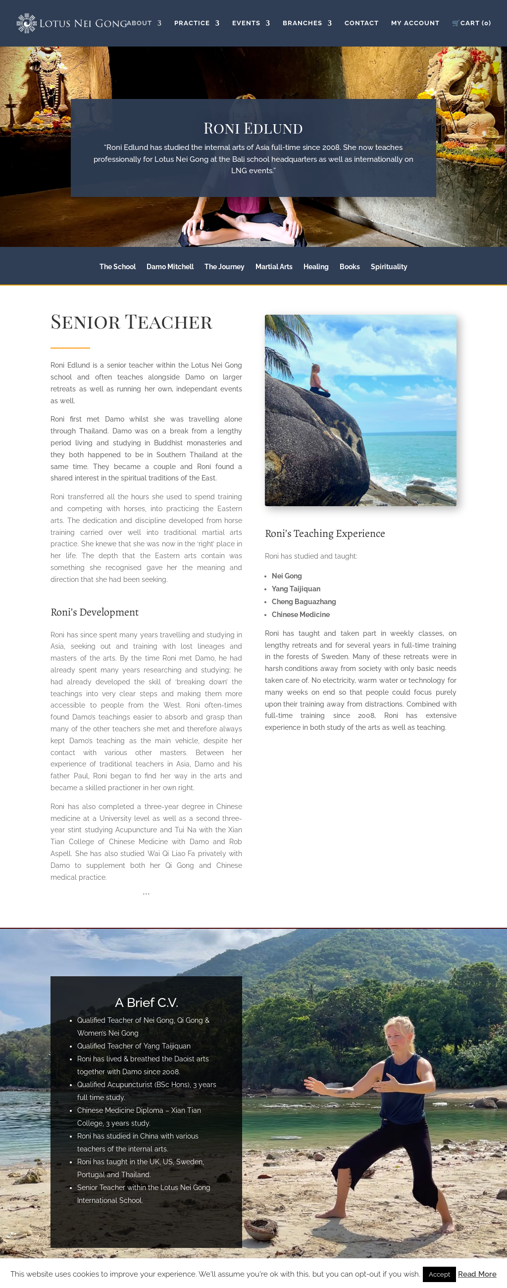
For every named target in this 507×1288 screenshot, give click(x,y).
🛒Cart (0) (471, 23)
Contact (362, 23)
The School (118, 267)
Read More (477, 1274)
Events (246, 23)
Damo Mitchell (170, 267)
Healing (316, 267)
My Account (415, 23)
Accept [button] (439, 1274)
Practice (192, 23)
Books (350, 267)
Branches (302, 23)
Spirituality (389, 267)
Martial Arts (274, 267)
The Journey (224, 267)
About (139, 23)
